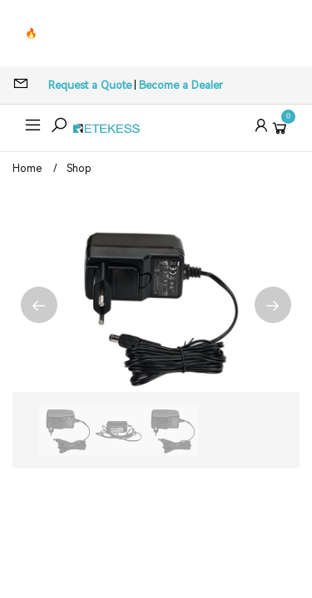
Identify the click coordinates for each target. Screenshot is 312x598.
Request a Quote (89, 85)
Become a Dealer (181, 85)
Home (27, 168)
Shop (79, 168)
